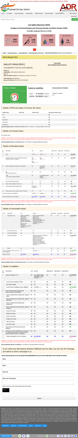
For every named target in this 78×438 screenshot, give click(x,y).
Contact (30, 425)
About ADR (74, 16)
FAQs (44, 425)
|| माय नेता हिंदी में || (60, 13)
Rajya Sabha (29, 13)
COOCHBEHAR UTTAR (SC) (36, 53)
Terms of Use (38, 425)
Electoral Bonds (49, 13)
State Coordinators (22, 425)
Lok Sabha (9, 13)
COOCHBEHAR (23, 53)
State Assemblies (19, 13)
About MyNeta (73, 13)
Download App (41, 436)
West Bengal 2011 (12, 53)
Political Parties (39, 13)
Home (2, 13)
